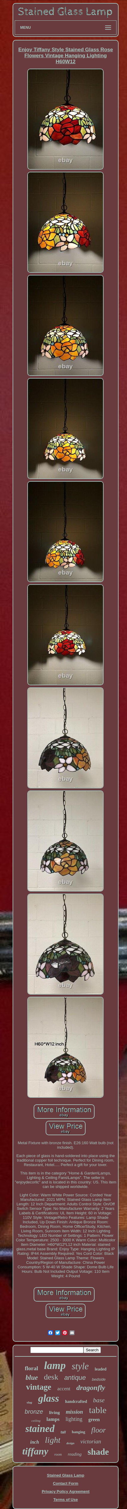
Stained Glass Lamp (65, 1475)
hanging (78, 1432)
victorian (90, 1441)
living (54, 1412)
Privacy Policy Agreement (65, 1491)
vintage (38, 1387)
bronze (34, 1411)
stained (40, 1428)
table (97, 1410)
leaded (101, 1369)
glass (48, 1398)
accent (63, 1388)
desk (51, 1377)
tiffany (35, 1451)
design (70, 1443)
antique (75, 1377)
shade (98, 1452)
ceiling (36, 1420)
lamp (55, 1365)
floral (31, 1368)
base (99, 1400)
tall (63, 1432)
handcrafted (76, 1401)
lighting (73, 1419)
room (58, 1454)
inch (34, 1442)
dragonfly (90, 1387)
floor (98, 1430)
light (52, 1440)
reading (75, 1454)
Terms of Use (65, 1499)
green (94, 1419)
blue (32, 1377)
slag (29, 1402)
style (80, 1366)
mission (74, 1412)
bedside (99, 1379)
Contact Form (65, 1483)
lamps (53, 1419)
